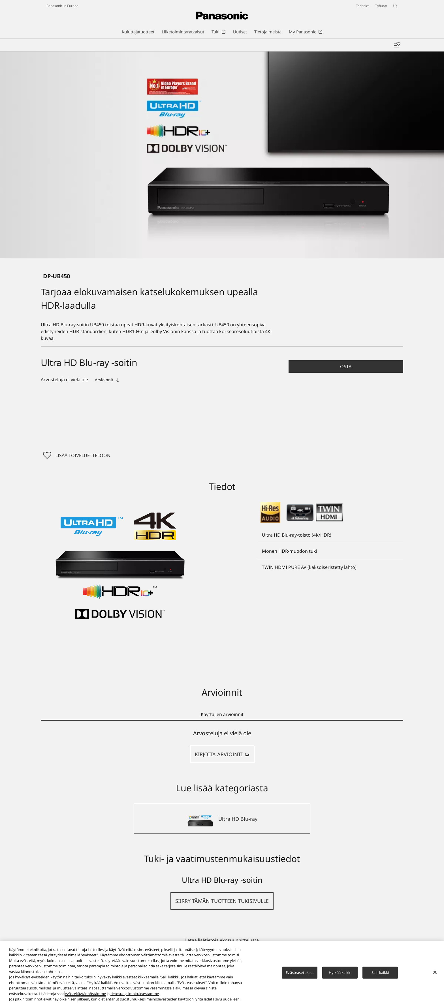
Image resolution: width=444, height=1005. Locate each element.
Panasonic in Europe (62, 5)
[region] (222, 973)
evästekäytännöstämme (85, 993)
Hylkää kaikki (340, 972)
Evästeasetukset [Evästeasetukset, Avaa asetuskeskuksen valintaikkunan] (300, 972)
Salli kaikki (380, 972)
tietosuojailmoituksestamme (134, 993)
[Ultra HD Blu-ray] (222, 819)
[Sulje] (435, 972)
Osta (345, 366)
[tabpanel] (222, 746)
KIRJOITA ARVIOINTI (222, 754)
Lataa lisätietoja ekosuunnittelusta (222, 940)
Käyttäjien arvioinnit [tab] (222, 714)
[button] (346, 366)
